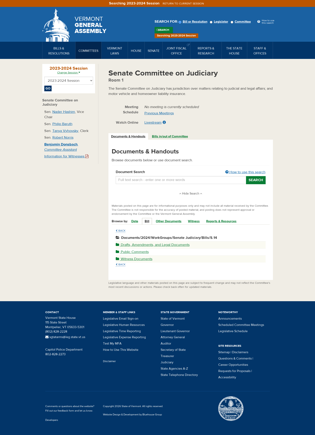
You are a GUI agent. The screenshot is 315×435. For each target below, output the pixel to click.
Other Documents (168, 221)
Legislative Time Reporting (122, 331)
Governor (167, 325)
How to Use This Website (120, 350)
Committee (241, 22)
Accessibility (227, 377)
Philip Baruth (62, 124)
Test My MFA (112, 343)
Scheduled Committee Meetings (241, 325)
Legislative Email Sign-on (120, 319)
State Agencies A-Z (174, 369)
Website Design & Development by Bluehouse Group (132, 414)
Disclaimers (240, 352)
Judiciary (167, 362)
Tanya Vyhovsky (65, 131)
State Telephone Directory (179, 375)
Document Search (191, 172)
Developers (51, 420)
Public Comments (132, 252)
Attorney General (173, 337)
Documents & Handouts (128, 136)
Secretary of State (173, 350)
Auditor (166, 343)
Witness (194, 221)
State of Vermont (173, 319)
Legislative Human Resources (124, 325)
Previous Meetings (159, 113)
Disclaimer (109, 361)
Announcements (230, 319)
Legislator (219, 22)
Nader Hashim (63, 112)
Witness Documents (134, 259)
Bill (147, 221)
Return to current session (183, 3)
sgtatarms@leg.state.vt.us (65, 337)
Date (134, 221)
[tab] (128, 136)
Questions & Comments (235, 358)
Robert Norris (62, 137)
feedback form (66, 410)
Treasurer (167, 356)
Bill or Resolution (193, 22)
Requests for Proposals (234, 371)
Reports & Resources (221, 221)
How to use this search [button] (245, 172)
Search (163, 30)
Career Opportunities (233, 365)
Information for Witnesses (66, 156)
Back (120, 231)
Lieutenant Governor (175, 331)
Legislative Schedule (233, 331)
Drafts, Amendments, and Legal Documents (153, 244)
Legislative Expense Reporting (124, 337)
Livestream (153, 122)
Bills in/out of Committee (170, 136)
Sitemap (224, 352)
